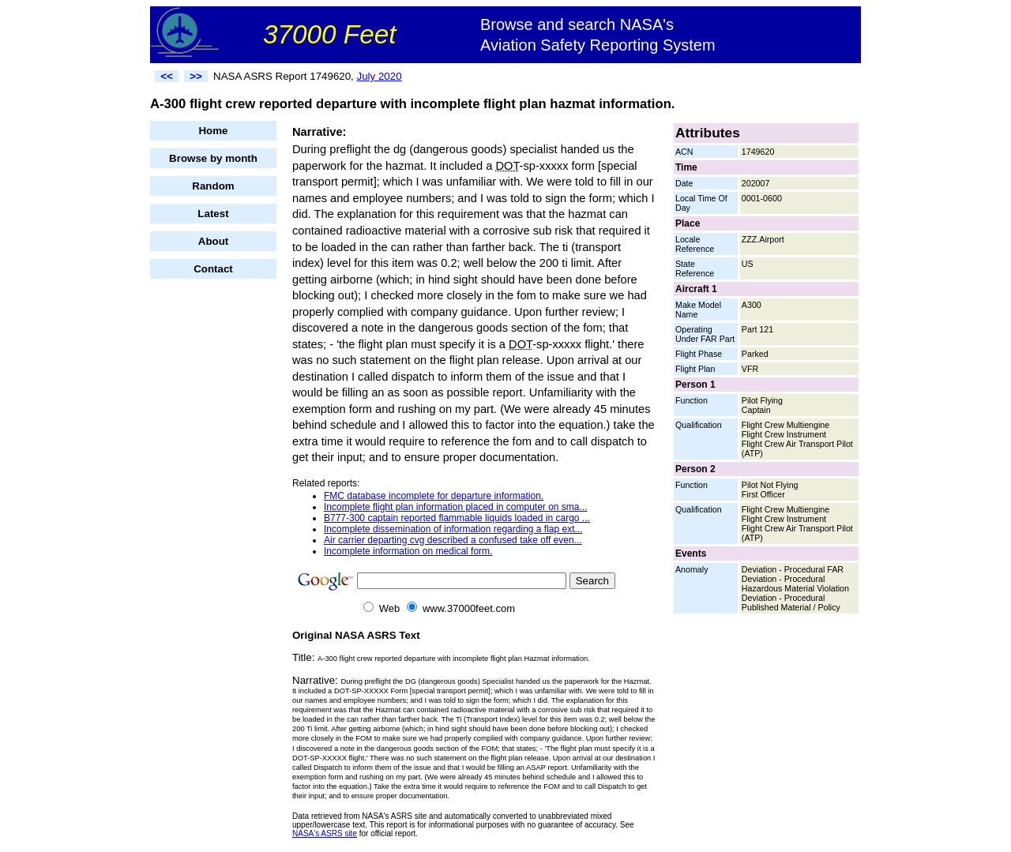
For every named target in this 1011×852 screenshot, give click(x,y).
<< (166, 76)
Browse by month (213, 158)
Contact (213, 269)
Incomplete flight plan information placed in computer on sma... (456, 506)
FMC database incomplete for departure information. (433, 495)
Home (212, 131)
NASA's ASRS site (324, 833)
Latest (212, 214)
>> (196, 76)
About (213, 241)
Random (213, 186)
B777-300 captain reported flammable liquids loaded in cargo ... (457, 518)
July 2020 (379, 76)
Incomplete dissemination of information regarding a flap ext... (453, 529)
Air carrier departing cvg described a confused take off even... (453, 540)
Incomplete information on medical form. (408, 551)
